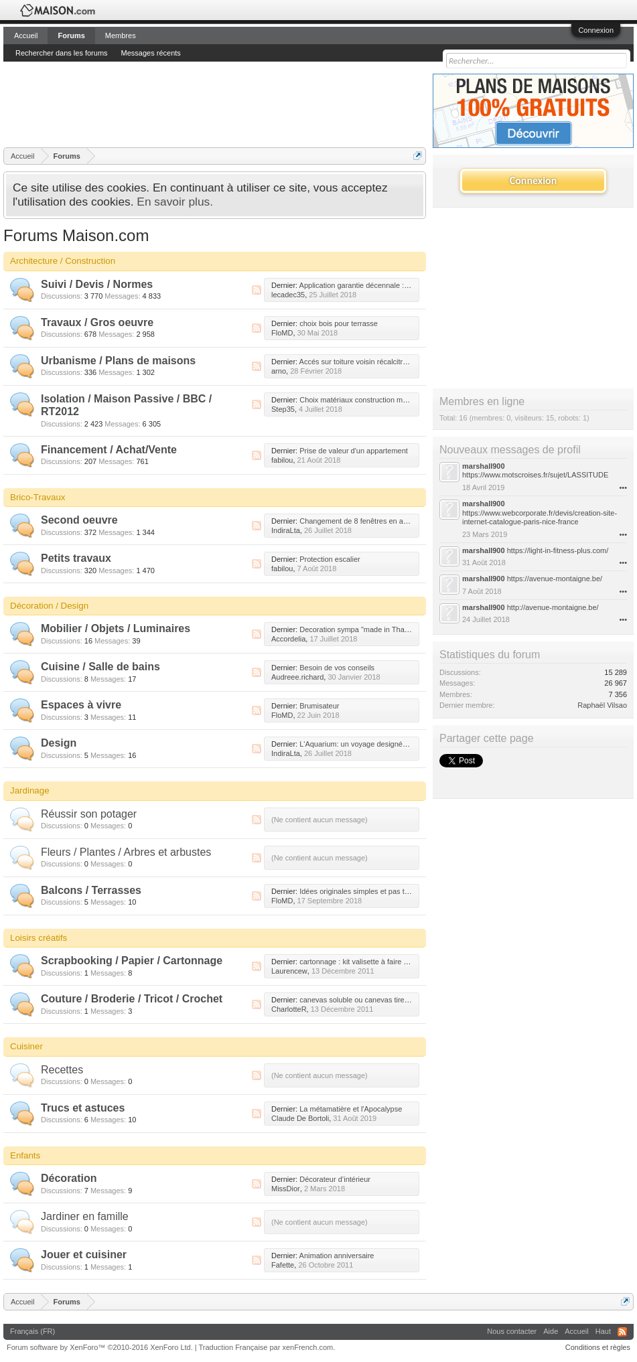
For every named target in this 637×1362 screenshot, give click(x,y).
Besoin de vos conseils (336, 668)
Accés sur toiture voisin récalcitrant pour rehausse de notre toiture (406, 362)
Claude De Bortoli (300, 1118)
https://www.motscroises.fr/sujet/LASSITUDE (535, 475)
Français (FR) (32, 1331)
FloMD (282, 333)
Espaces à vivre (81, 704)
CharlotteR (289, 1009)
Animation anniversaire (336, 1256)
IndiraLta (285, 530)
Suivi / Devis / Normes (97, 284)
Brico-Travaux (37, 497)
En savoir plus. (175, 201)
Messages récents (151, 53)
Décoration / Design (49, 606)
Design (58, 743)
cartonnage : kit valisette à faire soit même (368, 962)
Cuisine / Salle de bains (100, 666)
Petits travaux (76, 558)
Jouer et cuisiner (84, 1254)
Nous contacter (512, 1331)
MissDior (285, 1189)
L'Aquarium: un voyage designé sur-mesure (370, 744)
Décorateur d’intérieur (334, 1179)
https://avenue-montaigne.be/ (554, 579)
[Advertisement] (247, 104)
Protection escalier (329, 559)
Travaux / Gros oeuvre (97, 322)
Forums (71, 35)
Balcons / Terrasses (91, 890)
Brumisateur (319, 706)
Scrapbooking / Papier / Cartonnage (131, 960)
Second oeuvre (79, 520)
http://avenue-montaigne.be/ (553, 607)
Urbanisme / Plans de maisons (118, 360)
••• (623, 487)
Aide (550, 1331)
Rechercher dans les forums (61, 53)
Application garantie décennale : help (359, 285)
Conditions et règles (597, 1347)
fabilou (282, 460)
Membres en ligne (481, 401)
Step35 (283, 409)
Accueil (26, 35)
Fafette (282, 1265)
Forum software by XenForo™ (100, 1347)
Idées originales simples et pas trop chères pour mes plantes (398, 891)
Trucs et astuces (83, 1108)
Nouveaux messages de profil (510, 449)
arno (278, 371)
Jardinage (30, 790)
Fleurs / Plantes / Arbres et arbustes (126, 852)
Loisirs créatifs (38, 938)
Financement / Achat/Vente (109, 449)
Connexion (596, 30)
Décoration (69, 1178)
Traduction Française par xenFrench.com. (267, 1347)
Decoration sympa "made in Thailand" (361, 629)
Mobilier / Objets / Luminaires (115, 628)
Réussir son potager (89, 814)
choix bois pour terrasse (338, 323)
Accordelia (288, 639)
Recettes (62, 1069)
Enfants (25, 1155)
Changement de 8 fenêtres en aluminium (366, 521)
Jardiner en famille (85, 1216)
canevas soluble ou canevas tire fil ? (358, 1000)
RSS (256, 290)
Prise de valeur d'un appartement (353, 451)
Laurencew (289, 971)
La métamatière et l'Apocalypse (350, 1109)
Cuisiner (26, 1046)
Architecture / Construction (62, 261)
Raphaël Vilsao (602, 705)
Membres (120, 35)
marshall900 (483, 466)
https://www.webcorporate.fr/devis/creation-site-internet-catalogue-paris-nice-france (539, 517)
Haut (603, 1331)
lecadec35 (288, 295)
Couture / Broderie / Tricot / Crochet (131, 998)
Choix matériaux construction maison (359, 400)
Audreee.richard (297, 677)
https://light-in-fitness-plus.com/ (558, 550)
